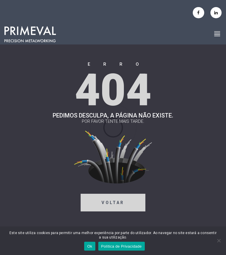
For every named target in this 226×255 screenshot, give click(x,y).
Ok (89, 246)
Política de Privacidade (121, 246)
